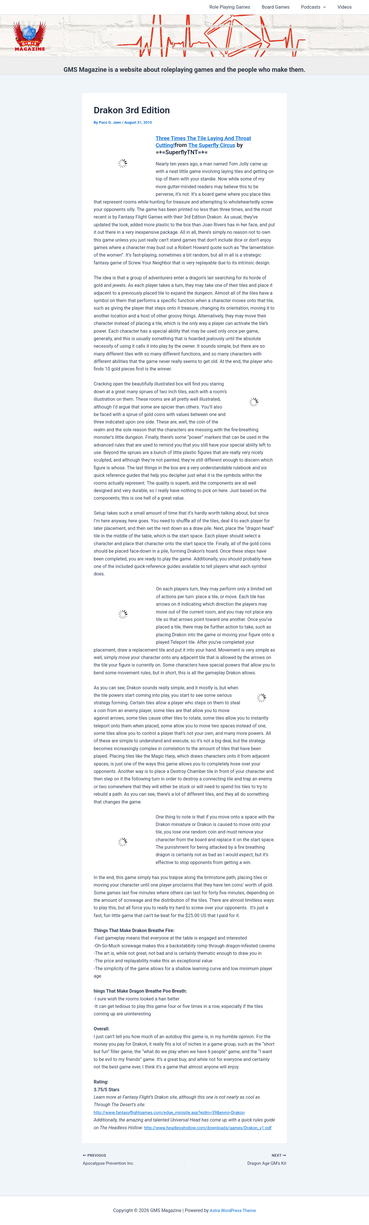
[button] (327, 7)
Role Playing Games (238, 7)
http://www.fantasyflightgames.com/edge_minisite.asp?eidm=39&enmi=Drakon (175, 1112)
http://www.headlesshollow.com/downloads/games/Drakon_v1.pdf (162, 1135)
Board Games (281, 7)
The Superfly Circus (215, 145)
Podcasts (317, 7)
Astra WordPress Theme (232, 1210)
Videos (346, 7)
